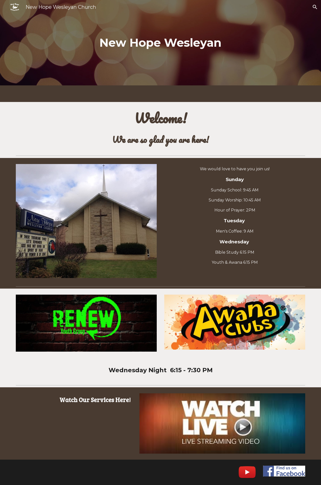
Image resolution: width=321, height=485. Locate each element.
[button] (315, 7)
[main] (160, 43)
